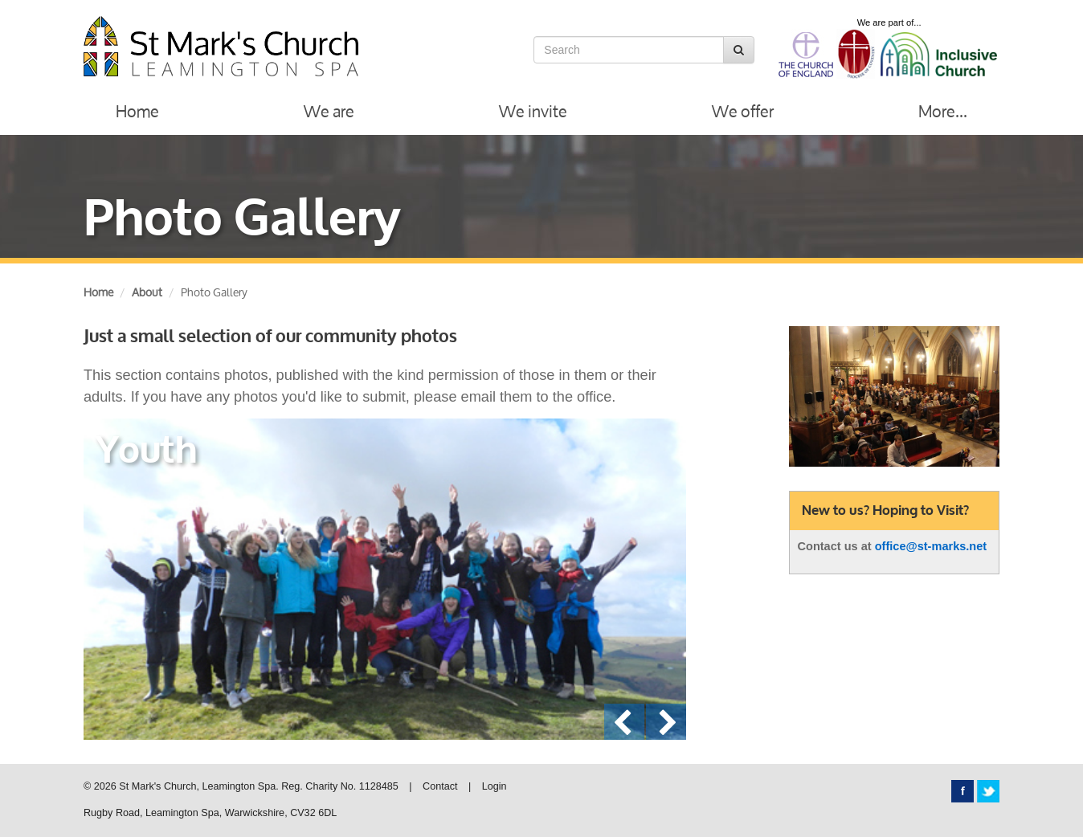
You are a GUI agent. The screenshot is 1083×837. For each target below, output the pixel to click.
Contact (440, 786)
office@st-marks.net (931, 546)
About (147, 292)
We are (329, 111)
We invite (533, 111)
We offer (743, 111)
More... (942, 111)
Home (137, 111)
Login (494, 786)
